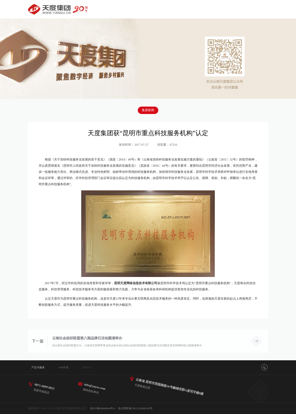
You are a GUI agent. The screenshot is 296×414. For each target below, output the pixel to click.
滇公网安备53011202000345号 (135, 408)
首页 (108, 9)
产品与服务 (130, 9)
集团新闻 (148, 110)
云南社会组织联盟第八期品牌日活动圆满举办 (87, 343)
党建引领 (227, 12)
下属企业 (203, 11)
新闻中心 (179, 10)
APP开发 (155, 10)
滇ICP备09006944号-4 (102, 408)
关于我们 (250, 14)
